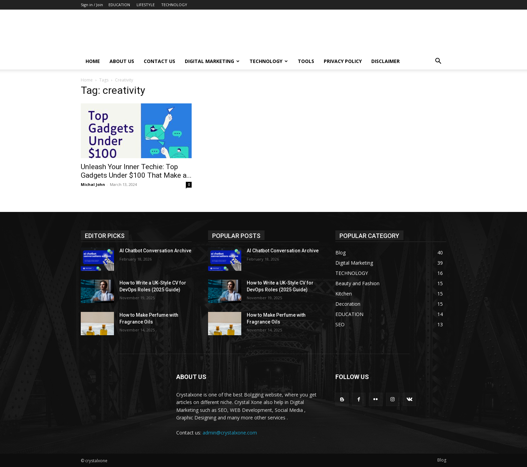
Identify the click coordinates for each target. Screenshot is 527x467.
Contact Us (159, 61)
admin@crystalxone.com (230, 432)
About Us (122, 61)
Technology (268, 61)
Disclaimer (385, 61)
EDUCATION (119, 4)
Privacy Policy (343, 61)
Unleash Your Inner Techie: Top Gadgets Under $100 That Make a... (136, 171)
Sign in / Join (92, 4)
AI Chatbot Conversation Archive (155, 250)
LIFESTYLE (146, 4)
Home (93, 61)
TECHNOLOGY (174, 4)
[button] (438, 62)
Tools (306, 61)
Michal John (93, 184)
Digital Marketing (212, 61)
